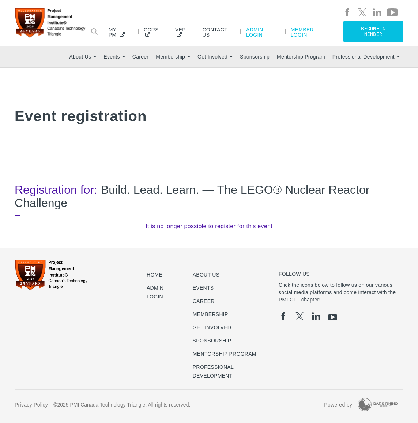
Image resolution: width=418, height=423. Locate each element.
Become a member (373, 31)
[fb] (347, 12)
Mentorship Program (301, 57)
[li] (377, 12)
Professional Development (366, 57)
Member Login (302, 32)
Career (140, 57)
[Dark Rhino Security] (378, 404)
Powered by (338, 405)
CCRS (151, 30)
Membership (173, 57)
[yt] (392, 12)
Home (154, 275)
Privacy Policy (31, 405)
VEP (180, 30)
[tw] (362, 12)
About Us (82, 57)
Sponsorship (255, 57)
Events (114, 57)
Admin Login (254, 32)
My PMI (113, 32)
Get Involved (215, 57)
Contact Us (214, 32)
